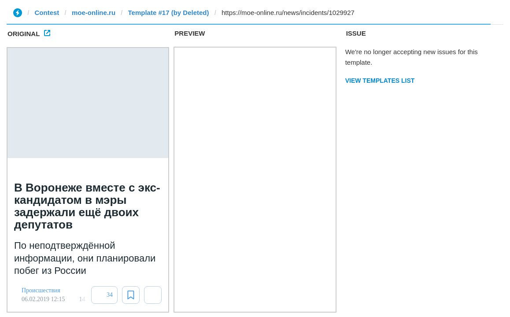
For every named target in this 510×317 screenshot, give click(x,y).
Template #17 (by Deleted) (168, 12)
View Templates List (380, 80)
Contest (47, 12)
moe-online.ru (93, 12)
